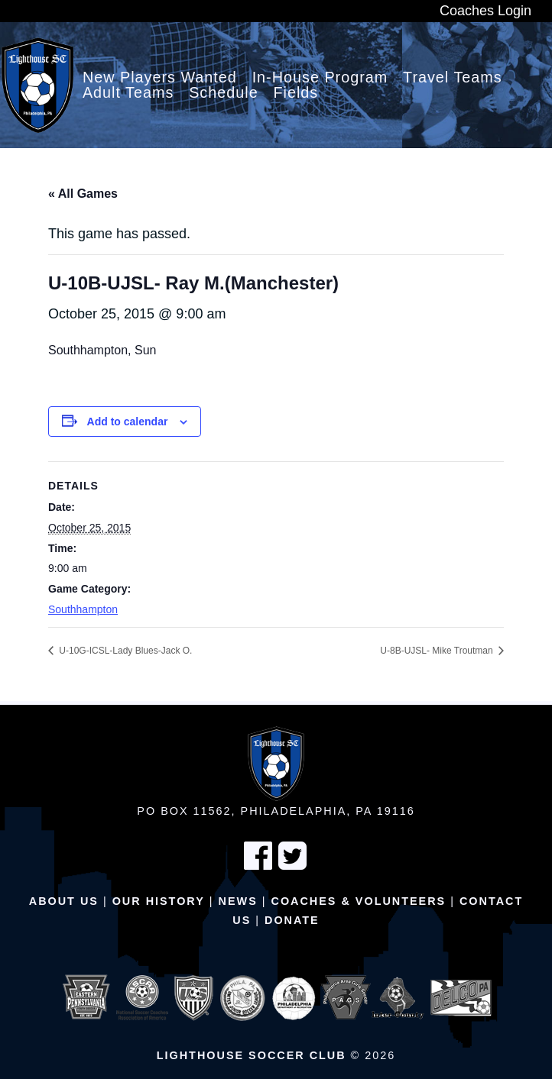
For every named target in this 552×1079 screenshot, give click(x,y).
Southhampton (83, 609)
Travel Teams (452, 78)
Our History (158, 901)
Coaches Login (485, 10)
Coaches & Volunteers (358, 901)
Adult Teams (128, 93)
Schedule (223, 93)
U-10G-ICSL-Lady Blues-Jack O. (124, 650)
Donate (292, 920)
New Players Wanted (160, 78)
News (238, 901)
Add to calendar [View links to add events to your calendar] (127, 421)
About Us (64, 901)
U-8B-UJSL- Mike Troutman (437, 650)
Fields (295, 93)
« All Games (83, 193)
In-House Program (320, 78)
